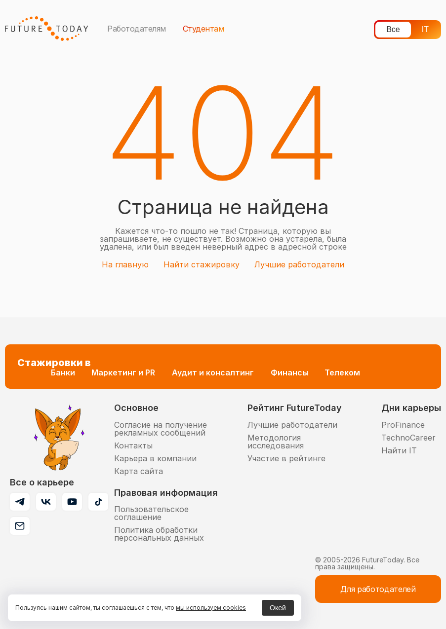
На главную (125, 264)
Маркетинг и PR (123, 372)
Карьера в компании (155, 458)
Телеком (342, 372)
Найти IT (399, 450)
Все (393, 29)
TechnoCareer (408, 438)
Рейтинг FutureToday (294, 408)
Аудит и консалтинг (213, 372)
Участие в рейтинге (286, 458)
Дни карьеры (411, 408)
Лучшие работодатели (299, 264)
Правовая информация (166, 492)
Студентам (203, 29)
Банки (63, 372)
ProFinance (403, 425)
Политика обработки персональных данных (159, 534)
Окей (278, 608)
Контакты (133, 445)
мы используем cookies (211, 607)
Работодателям (136, 29)
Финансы (289, 372)
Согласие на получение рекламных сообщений (160, 429)
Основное (136, 408)
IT (425, 29)
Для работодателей (378, 589)
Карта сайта (138, 471)
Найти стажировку (201, 264)
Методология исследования (275, 441)
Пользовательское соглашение (151, 513)
